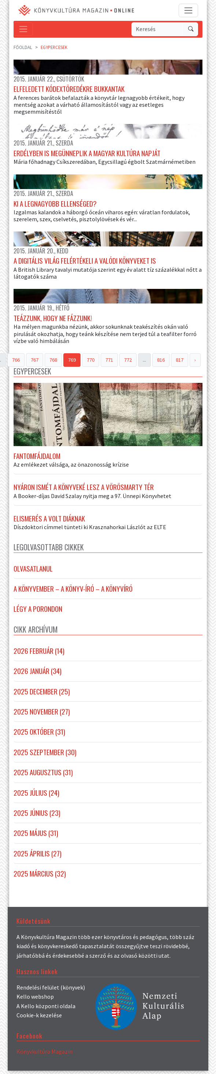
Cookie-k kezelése (39, 1018)
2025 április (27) (38, 857)
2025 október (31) (39, 735)
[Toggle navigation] (188, 10)
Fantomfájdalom (37, 459)
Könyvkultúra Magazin (44, 1054)
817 (179, 361)
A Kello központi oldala (45, 1009)
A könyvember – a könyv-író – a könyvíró (73, 592)
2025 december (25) (42, 694)
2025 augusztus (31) (43, 776)
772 (128, 361)
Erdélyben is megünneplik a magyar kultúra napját (87, 154)
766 (16, 361)
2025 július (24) (36, 796)
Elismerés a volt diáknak (49, 522)
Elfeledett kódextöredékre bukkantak (69, 89)
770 (90, 361)
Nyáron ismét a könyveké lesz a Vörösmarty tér (84, 490)
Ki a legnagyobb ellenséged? (55, 204)
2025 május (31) (36, 836)
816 (161, 361)
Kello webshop (35, 999)
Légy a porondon (38, 612)
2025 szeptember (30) (45, 755)
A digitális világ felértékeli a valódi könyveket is (85, 262)
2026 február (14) (39, 654)
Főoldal (23, 47)
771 (109, 361)
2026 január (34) (38, 674)
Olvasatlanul (33, 572)
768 (53, 361)
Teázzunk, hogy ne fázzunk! (53, 320)
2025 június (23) (37, 816)
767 (34, 361)
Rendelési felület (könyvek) (50, 990)
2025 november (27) (42, 715)
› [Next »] (195, 361)
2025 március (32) (40, 877)
